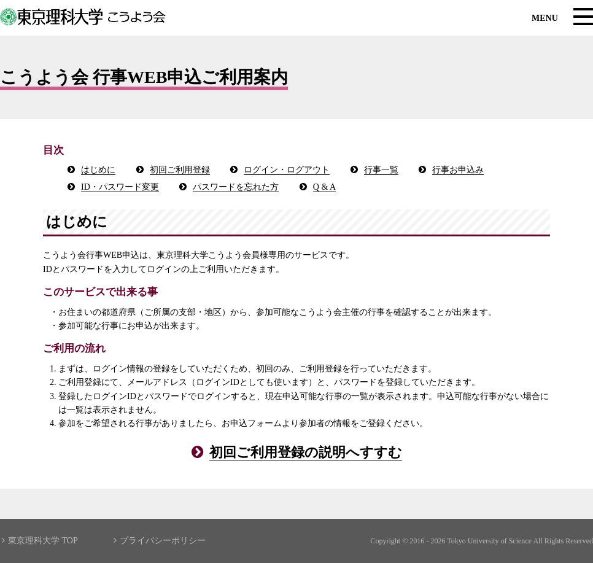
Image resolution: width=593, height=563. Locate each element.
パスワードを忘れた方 (236, 187)
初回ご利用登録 (180, 169)
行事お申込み (458, 169)
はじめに (98, 169)
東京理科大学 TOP (40, 540)
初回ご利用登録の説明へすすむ (305, 452)
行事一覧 (381, 169)
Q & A (324, 187)
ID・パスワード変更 (120, 187)
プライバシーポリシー (160, 540)
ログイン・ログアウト (287, 169)
